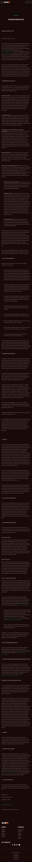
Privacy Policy (16, 855)
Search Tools (20, 829)
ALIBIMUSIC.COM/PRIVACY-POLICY (10, 773)
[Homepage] (16, 823)
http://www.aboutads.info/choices (11, 618)
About (19, 833)
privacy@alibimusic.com (7, 804)
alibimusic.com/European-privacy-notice (10, 675)
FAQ (19, 836)
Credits (3, 836)
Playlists (3, 831)
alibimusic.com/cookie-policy (23, 605)
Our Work (4, 834)
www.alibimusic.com (7, 53)
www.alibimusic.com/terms (7, 51)
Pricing (19, 831)
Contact (19, 838)
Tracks (3, 833)
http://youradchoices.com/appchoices (15, 619)
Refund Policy (16, 857)
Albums (3, 829)
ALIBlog (19, 834)
